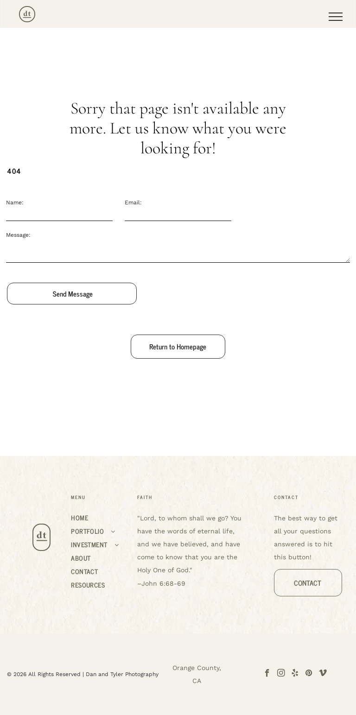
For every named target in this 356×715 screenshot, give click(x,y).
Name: (15, 202)
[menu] (336, 17)
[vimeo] (323, 674)
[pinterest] (309, 674)
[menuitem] (100, 517)
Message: (18, 235)
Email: (133, 202)
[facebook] (267, 674)
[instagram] (281, 674)
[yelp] (295, 674)
